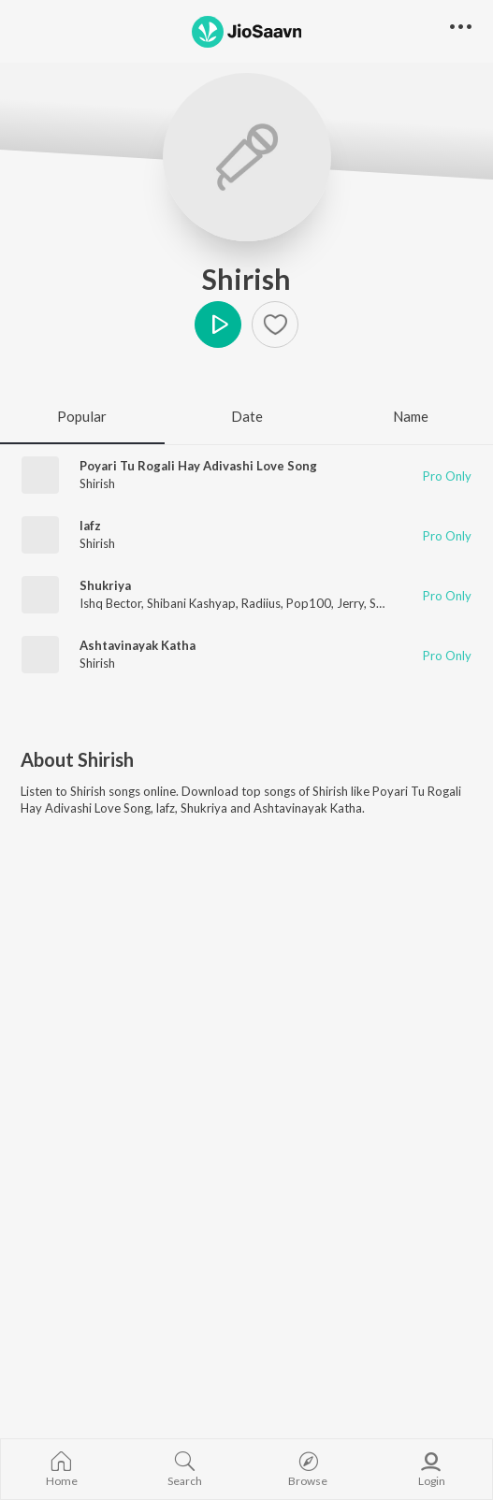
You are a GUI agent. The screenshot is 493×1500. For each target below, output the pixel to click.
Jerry (350, 603)
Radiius (261, 603)
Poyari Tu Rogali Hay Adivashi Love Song (198, 465)
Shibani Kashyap (191, 603)
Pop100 (308, 603)
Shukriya (105, 585)
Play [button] (218, 324)
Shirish (246, 279)
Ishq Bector (110, 603)
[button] (461, 28)
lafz (90, 525)
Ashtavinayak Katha (138, 645)
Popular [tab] (82, 416)
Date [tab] (247, 416)
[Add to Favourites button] (275, 324)
